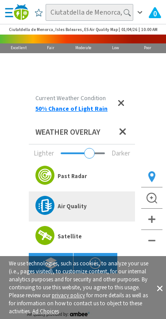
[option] (82, 176)
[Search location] (90, 12)
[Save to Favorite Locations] (39, 12)
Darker (121, 153)
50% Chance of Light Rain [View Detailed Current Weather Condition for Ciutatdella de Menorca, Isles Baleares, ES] (71, 109)
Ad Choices (45, 311)
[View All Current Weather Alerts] (155, 12)
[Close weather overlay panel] (122, 132)
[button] (159, 287)
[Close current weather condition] (121, 103)
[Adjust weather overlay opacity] (83, 153)
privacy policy (68, 296)
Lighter (44, 153)
